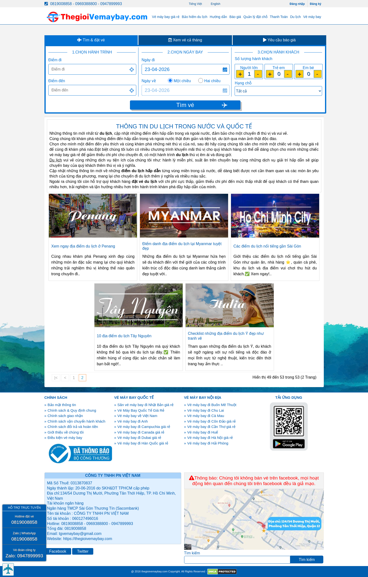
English (215, 4)
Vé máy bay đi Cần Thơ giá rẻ (211, 427)
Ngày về (149, 81)
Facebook (57, 551)
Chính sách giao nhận (65, 416)
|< (56, 378)
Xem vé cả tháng (185, 40)
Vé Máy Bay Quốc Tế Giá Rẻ (140, 410)
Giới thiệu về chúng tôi (66, 432)
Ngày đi (148, 60)
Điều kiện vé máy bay (65, 437)
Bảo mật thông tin (62, 405)
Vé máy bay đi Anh (132, 421)
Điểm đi (54, 60)
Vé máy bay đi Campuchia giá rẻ (143, 427)
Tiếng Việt (195, 4)
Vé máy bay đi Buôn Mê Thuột (211, 405)
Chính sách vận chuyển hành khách (76, 421)
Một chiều (182, 81)
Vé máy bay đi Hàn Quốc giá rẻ (142, 443)
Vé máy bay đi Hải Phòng (207, 443)
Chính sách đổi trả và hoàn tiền (73, 427)
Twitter (82, 551)
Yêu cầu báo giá (279, 40)
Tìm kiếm (192, 553)
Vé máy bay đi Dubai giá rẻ (139, 437)
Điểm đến (56, 81)
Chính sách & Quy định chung (72, 410)
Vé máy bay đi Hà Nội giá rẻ (210, 437)
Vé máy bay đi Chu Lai (205, 410)
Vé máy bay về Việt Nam (137, 416)
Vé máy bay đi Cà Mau (205, 416)
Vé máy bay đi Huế (202, 432)
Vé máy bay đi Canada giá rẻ (140, 432)
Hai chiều (212, 81)
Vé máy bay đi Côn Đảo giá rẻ (211, 421)
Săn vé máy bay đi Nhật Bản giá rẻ (145, 405)
